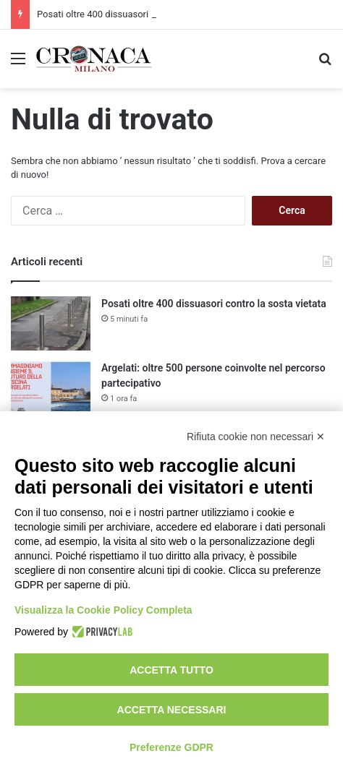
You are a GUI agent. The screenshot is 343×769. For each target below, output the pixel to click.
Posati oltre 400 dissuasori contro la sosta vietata (213, 303)
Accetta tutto (171, 670)
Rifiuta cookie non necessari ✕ (256, 436)
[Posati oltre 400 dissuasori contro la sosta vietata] (50, 323)
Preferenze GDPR (171, 747)
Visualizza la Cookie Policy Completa (103, 610)
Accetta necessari (171, 710)
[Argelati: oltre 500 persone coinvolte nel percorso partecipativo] (50, 388)
